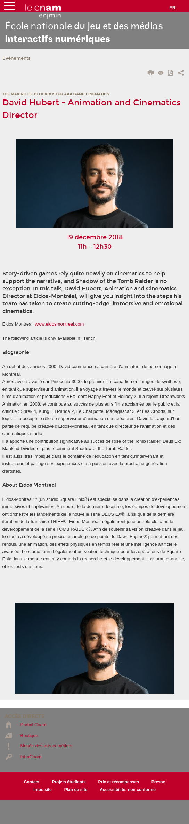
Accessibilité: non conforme (128, 789)
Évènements (16, 58)
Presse (158, 781)
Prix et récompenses (118, 781)
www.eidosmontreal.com (59, 324)
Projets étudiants (68, 781)
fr (172, 7)
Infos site (42, 789)
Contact (32, 781)
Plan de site (76, 789)
